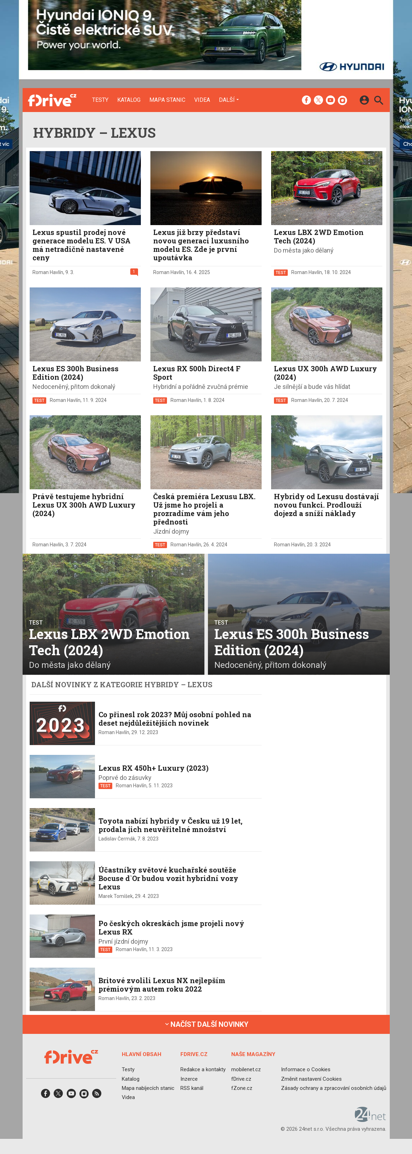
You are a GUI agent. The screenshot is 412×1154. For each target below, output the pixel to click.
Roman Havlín (47, 272)
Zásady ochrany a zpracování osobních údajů (333, 1088)
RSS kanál (191, 1088)
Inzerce (188, 1078)
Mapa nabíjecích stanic (148, 1088)
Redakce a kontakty (202, 1069)
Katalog (129, 100)
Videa (202, 100)
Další (227, 100)
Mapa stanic (167, 100)
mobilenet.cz (246, 1069)
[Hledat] (379, 101)
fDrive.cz (241, 1078)
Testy (100, 100)
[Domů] (52, 100)
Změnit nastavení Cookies (311, 1078)
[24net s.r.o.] (370, 1119)
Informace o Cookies (305, 1069)
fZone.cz (241, 1088)
